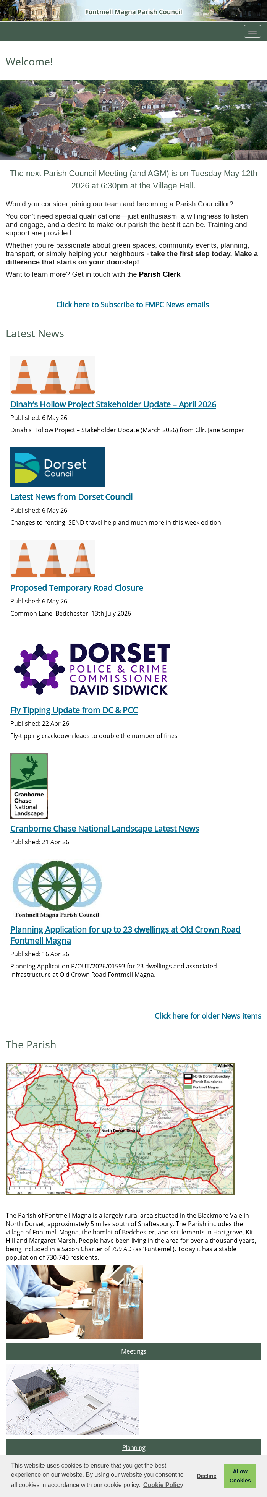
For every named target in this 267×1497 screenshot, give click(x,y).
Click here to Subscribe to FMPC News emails (132, 304)
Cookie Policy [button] (163, 1485)
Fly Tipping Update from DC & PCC (74, 709)
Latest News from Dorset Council (71, 496)
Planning (133, 1447)
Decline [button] (206, 1476)
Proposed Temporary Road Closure (76, 587)
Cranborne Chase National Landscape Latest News (104, 828)
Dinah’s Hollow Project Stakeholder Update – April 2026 (113, 404)
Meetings (133, 1351)
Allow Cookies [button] (240, 1476)
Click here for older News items (207, 1015)
